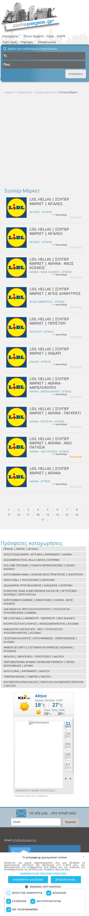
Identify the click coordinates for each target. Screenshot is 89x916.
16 (76, 514)
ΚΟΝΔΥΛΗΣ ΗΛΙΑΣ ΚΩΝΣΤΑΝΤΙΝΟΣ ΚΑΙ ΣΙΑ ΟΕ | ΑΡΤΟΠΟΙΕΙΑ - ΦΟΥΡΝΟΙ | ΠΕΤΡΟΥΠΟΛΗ (41, 592)
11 (28, 514)
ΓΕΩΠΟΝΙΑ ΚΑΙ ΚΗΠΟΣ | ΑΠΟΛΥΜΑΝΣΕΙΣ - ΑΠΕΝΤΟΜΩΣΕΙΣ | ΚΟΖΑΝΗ (40, 640)
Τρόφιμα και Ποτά (45, 92)
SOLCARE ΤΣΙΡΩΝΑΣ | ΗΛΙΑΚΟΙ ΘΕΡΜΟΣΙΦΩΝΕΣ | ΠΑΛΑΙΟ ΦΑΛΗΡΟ (39, 567)
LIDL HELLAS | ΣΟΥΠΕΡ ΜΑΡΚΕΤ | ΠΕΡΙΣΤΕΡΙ (49, 321)
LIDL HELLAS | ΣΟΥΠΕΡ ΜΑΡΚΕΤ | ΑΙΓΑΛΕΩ (49, 201)
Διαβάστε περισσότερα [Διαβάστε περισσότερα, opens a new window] (57, 869)
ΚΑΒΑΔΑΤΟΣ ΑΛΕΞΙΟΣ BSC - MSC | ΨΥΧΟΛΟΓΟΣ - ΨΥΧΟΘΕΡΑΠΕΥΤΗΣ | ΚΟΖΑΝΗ (34, 631)
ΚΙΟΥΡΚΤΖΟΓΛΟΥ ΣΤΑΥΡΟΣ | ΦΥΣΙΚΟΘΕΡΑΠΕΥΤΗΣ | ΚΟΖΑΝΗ (41, 623)
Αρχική (9, 92)
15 (67, 514)
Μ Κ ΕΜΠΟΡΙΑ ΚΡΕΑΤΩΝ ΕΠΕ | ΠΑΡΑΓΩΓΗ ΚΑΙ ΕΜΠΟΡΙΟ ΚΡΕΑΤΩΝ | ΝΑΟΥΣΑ (43, 683)
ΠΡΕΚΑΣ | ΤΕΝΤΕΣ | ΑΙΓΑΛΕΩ (21, 549)
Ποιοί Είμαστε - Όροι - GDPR (44, 36)
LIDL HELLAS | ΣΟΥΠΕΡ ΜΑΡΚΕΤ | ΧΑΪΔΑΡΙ (49, 351)
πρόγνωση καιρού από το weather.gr (31, 796)
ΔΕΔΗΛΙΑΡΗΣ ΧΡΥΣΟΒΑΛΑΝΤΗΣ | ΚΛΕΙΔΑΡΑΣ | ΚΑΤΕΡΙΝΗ (38, 585)
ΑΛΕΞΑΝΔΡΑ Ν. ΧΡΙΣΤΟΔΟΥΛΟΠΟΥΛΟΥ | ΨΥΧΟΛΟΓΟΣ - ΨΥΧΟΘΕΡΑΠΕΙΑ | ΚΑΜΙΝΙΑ (37, 611)
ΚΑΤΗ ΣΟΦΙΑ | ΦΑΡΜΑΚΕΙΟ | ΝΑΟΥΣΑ (27, 671)
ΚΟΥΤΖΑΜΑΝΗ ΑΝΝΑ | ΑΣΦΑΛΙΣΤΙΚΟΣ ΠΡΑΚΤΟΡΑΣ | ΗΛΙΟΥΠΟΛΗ (43, 574)
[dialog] (44, 884)
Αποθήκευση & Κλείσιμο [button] (28, 879)
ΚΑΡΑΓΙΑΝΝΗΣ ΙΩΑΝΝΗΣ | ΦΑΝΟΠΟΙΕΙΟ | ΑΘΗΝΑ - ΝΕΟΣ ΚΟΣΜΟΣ (38, 601)
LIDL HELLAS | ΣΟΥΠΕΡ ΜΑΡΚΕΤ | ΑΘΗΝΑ (49, 470)
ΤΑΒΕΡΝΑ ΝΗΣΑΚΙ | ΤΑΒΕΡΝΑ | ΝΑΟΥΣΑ (27, 676)
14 (57, 514)
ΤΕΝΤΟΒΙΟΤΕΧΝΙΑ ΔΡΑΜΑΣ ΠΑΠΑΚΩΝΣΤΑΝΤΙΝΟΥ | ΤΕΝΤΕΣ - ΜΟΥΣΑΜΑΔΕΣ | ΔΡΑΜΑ (40, 663)
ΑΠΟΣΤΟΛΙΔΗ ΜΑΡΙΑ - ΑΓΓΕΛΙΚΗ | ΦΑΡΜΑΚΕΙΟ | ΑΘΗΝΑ (38, 554)
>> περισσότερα (59, 215)
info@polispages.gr (24, 840)
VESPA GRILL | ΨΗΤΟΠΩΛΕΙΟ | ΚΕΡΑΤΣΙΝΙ (29, 580)
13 (47, 514)
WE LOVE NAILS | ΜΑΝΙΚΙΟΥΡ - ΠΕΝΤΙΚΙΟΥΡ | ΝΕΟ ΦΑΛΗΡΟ (39, 618)
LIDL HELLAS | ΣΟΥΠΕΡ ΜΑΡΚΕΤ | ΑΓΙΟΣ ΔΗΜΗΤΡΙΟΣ (55, 291)
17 (42, 520)
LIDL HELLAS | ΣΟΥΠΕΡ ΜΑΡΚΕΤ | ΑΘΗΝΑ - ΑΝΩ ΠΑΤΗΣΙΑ (50, 443)
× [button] (83, 856)
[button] (44, 873)
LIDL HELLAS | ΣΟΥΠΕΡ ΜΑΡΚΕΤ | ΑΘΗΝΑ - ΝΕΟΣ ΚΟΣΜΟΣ (51, 263)
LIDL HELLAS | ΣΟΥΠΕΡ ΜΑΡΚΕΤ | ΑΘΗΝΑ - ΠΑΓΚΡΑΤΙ (55, 410)
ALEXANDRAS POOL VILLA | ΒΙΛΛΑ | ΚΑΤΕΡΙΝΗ (31, 560)
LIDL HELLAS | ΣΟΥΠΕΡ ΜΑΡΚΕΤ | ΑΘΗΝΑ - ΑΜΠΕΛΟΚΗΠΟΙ (49, 383)
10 (18, 514)
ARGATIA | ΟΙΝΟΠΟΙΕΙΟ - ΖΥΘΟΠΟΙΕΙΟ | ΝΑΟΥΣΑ (34, 656)
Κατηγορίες (23, 92)
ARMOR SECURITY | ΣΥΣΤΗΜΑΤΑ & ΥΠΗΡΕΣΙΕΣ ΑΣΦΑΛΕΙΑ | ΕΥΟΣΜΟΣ (39, 649)
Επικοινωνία (47, 42)
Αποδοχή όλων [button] (65, 879)
